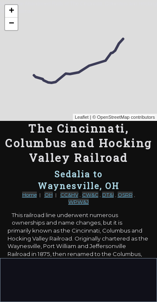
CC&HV (69, 195)
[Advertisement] (79, 279)
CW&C (90, 195)
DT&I (108, 195)
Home (29, 195)
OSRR (125, 195)
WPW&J (78, 202)
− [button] (11, 24)
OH (48, 195)
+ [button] (11, 11)
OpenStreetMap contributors (126, 117)
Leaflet (82, 117)
